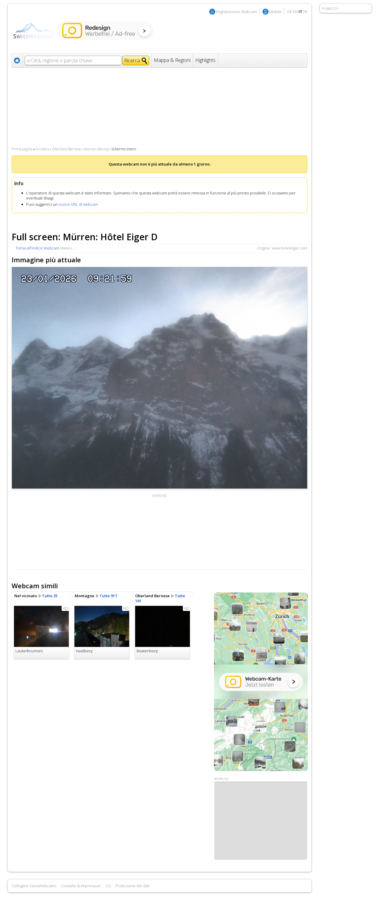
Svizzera (42, 149)
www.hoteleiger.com (289, 248)
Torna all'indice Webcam (37, 248)
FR (305, 11)
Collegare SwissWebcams (34, 885)
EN (295, 11)
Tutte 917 (108, 595)
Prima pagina (22, 149)
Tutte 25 (49, 595)
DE (289, 11)
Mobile (275, 11)
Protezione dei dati (132, 885)
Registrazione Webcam (236, 11)
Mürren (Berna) (96, 149)
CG (108, 885)
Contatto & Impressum (81, 885)
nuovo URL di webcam (78, 204)
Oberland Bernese (67, 149)
